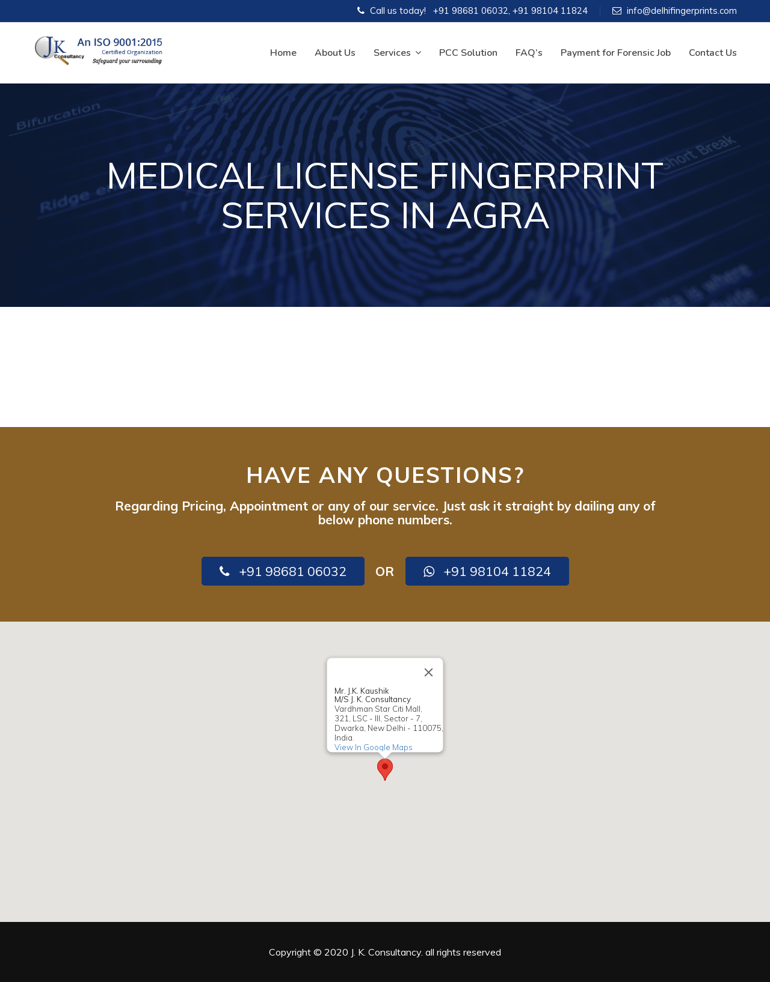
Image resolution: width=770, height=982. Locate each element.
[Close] (428, 672)
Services (397, 52)
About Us (335, 52)
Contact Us (713, 52)
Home (283, 52)
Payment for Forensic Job (616, 52)
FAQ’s (529, 52)
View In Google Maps (373, 747)
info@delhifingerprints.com (682, 10)
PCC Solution (468, 52)
